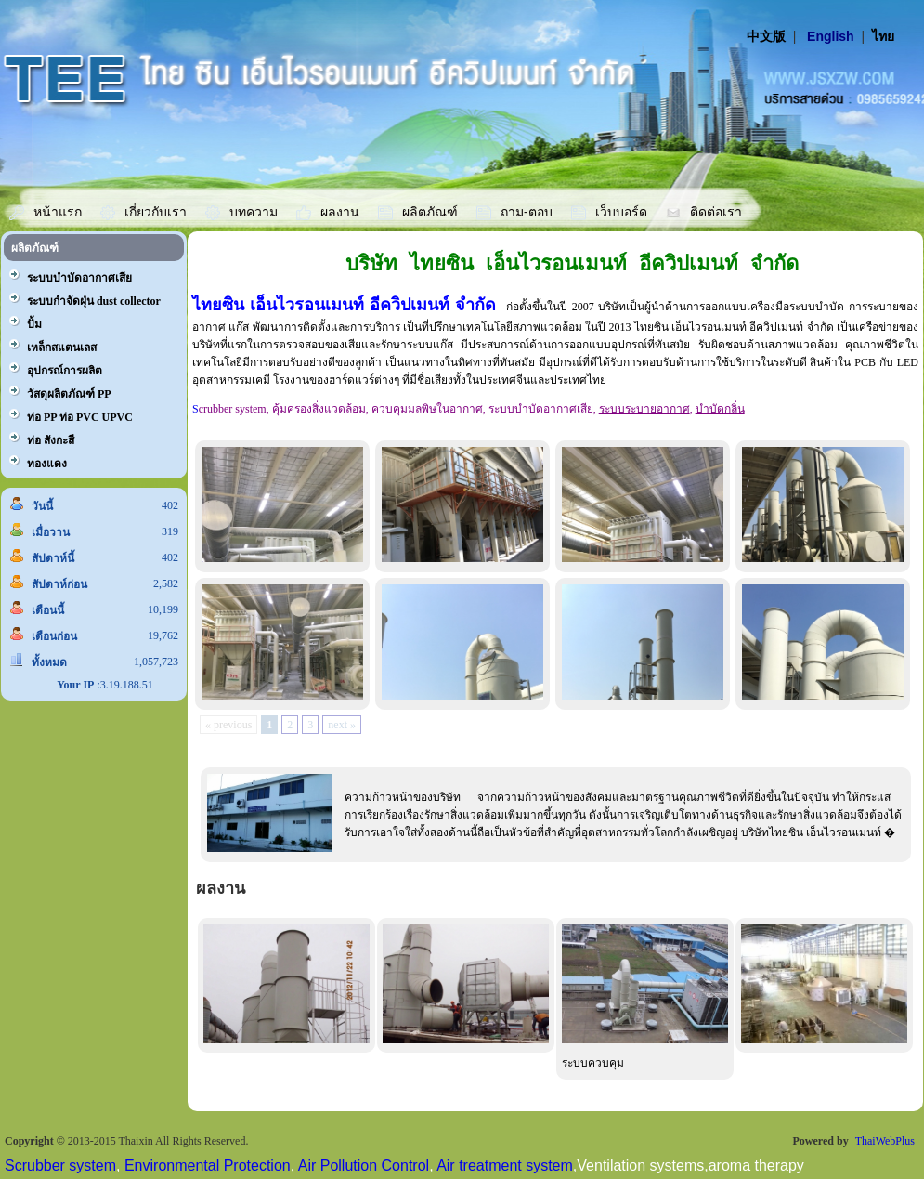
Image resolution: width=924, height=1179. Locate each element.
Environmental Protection (207, 1165)
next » (342, 724)
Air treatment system (504, 1165)
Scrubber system (60, 1165)
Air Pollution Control (363, 1165)
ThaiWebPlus (885, 1140)
